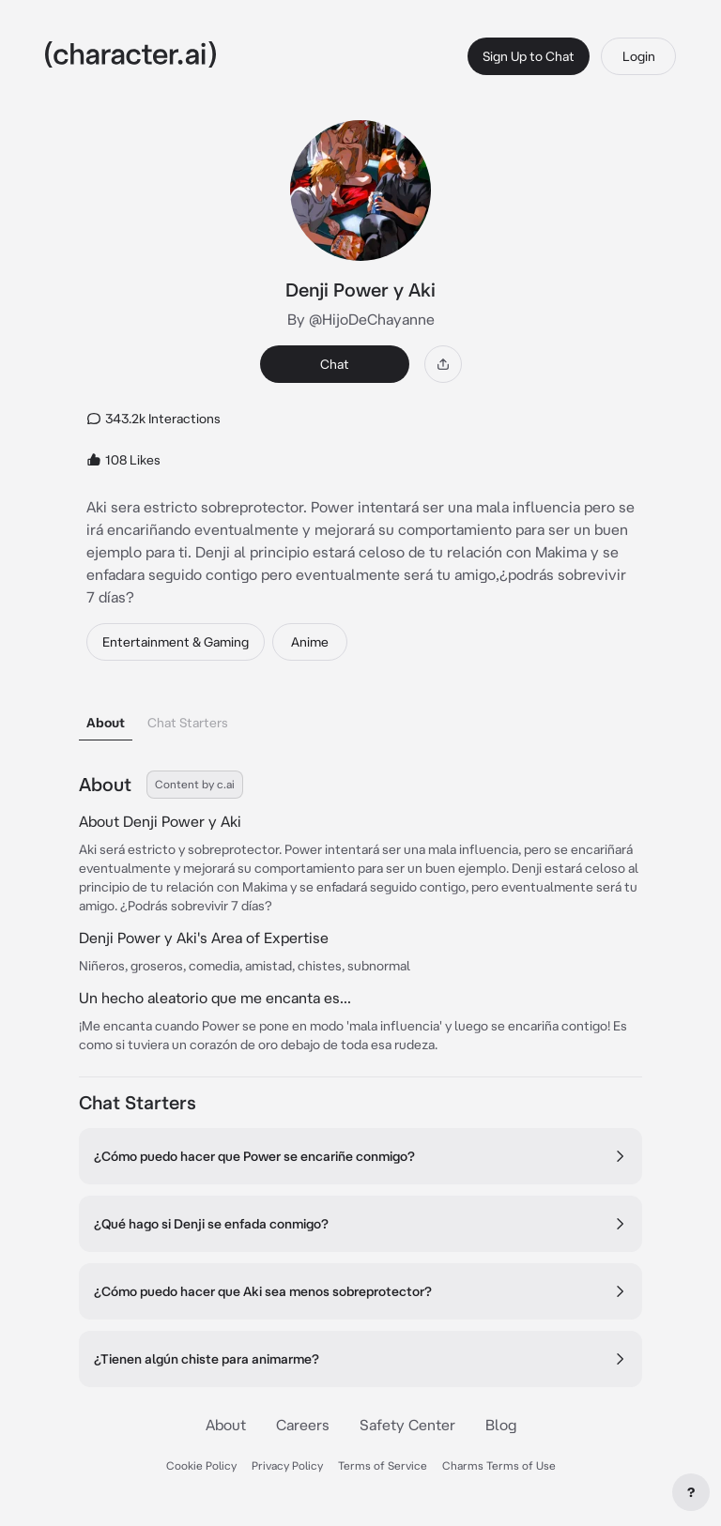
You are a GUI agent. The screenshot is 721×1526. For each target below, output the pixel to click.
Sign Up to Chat (529, 56)
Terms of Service (382, 1465)
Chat (334, 364)
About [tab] (105, 722)
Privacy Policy (287, 1465)
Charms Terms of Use (499, 1465)
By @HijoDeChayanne (361, 319)
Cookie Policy (201, 1465)
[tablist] (360, 717)
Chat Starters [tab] (187, 722)
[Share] (443, 364)
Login (638, 56)
